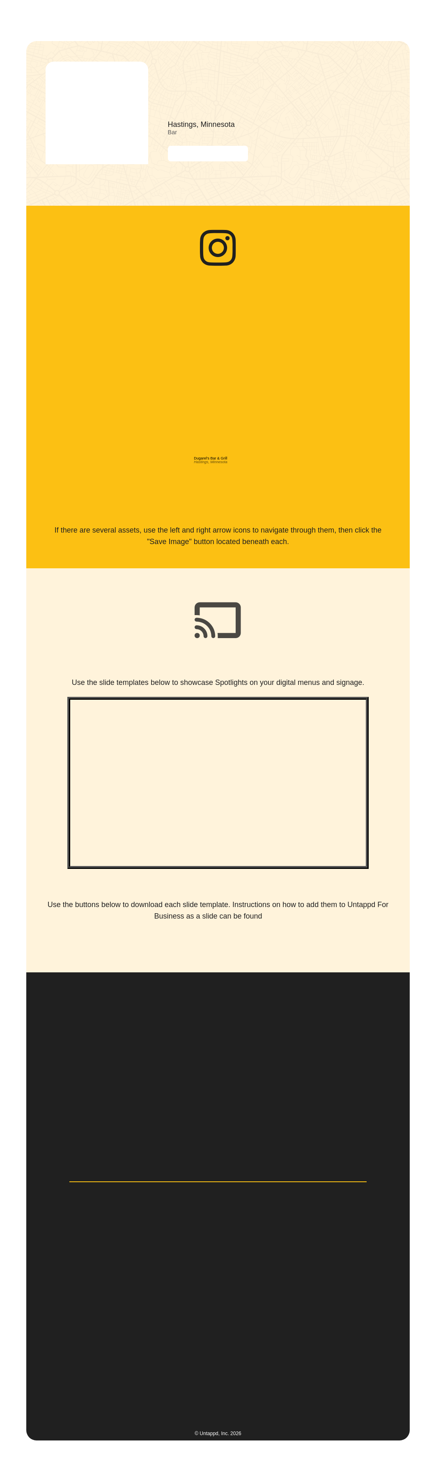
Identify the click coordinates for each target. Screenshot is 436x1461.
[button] (401, 18)
